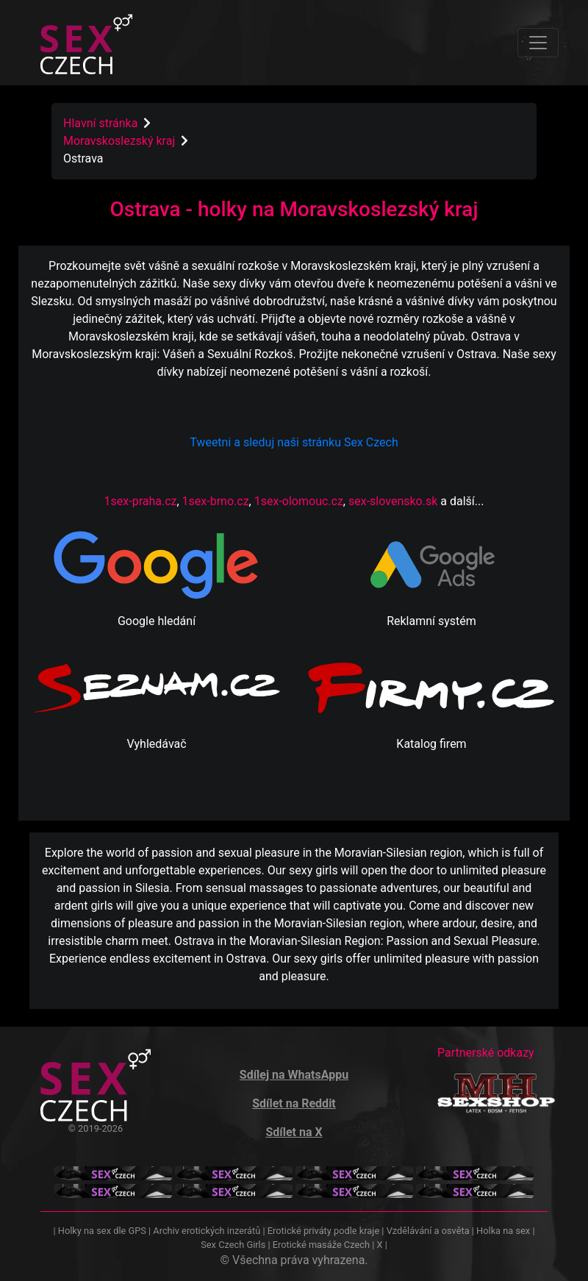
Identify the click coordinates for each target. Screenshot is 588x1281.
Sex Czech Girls (233, 1244)
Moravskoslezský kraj (120, 141)
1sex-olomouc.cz (298, 501)
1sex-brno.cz (215, 501)
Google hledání (157, 621)
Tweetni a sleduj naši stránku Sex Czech (294, 442)
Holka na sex (503, 1230)
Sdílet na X (293, 1132)
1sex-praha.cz (140, 501)
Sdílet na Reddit (294, 1103)
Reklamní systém (431, 621)
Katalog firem (431, 744)
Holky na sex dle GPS (102, 1230)
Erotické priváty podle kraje (323, 1230)
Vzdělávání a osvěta (428, 1230)
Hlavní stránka (100, 123)
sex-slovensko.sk (392, 501)
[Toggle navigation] (538, 42)
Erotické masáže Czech (321, 1244)
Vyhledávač (156, 744)
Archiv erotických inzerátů (206, 1230)
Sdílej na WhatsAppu (294, 1075)
